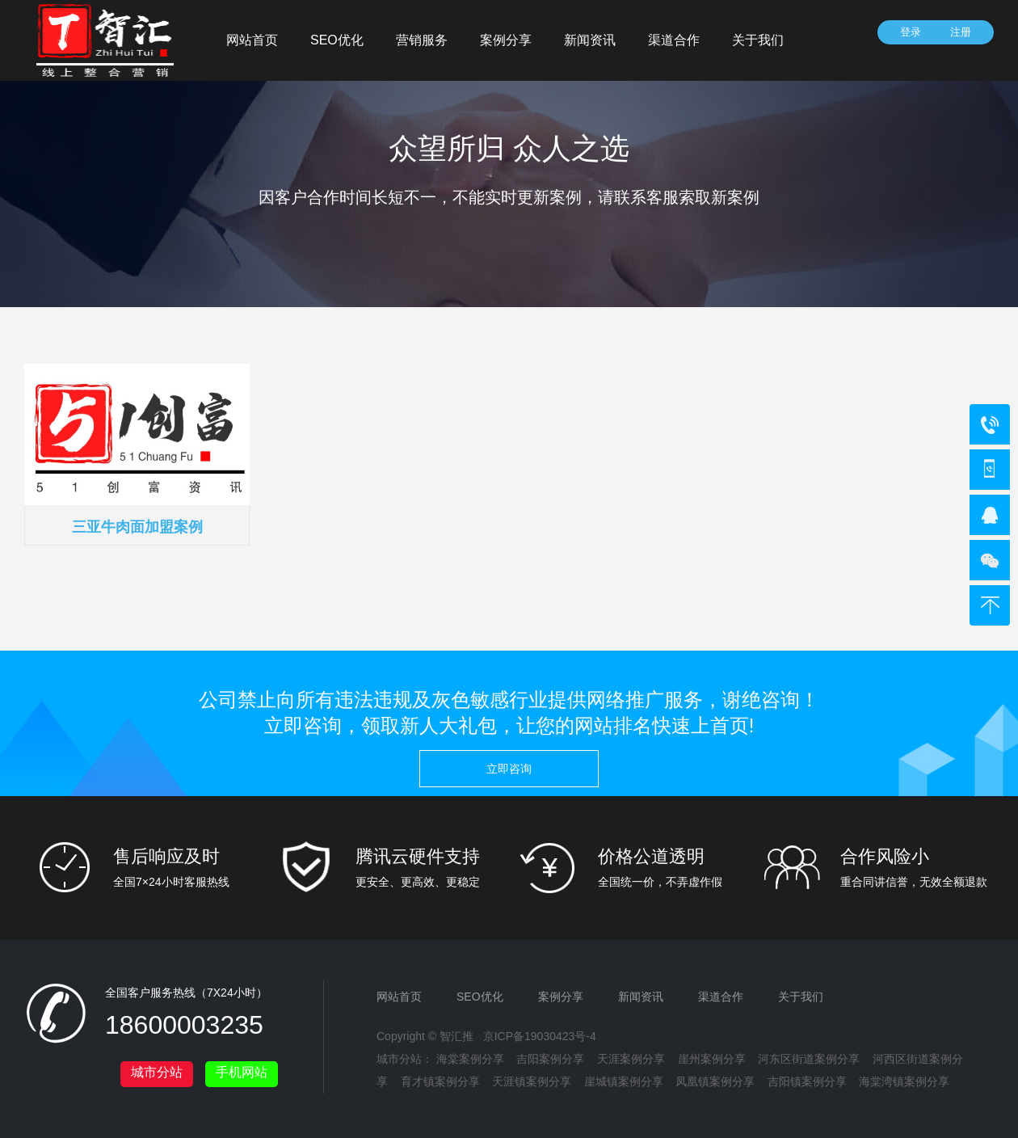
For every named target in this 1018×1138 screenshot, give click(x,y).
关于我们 (758, 40)
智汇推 (456, 1036)
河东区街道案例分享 (809, 1058)
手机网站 (241, 1072)
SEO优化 (337, 40)
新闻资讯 (590, 40)
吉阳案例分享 (550, 1058)
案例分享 (506, 40)
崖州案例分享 (712, 1058)
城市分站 (157, 1072)
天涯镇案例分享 (531, 1081)
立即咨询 (509, 768)
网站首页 (252, 40)
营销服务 (422, 40)
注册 (960, 32)
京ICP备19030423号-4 (539, 1036)
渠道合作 (674, 40)
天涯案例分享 (631, 1058)
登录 (910, 32)
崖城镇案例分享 (623, 1081)
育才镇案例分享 (440, 1081)
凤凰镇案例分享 (715, 1081)
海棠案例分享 (470, 1058)
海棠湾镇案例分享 (904, 1081)
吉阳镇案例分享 (807, 1081)
